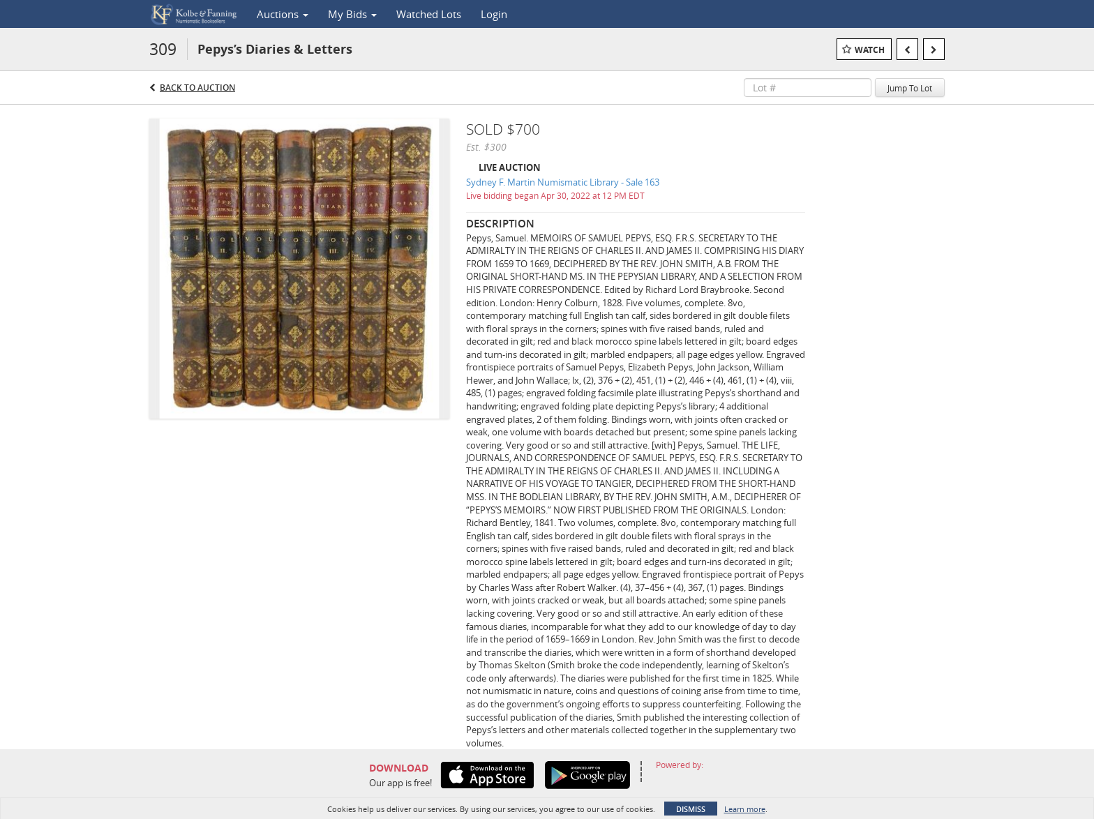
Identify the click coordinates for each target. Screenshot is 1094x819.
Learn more (744, 809)
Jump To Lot (909, 87)
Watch (870, 50)
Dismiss (690, 809)
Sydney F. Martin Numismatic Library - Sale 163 (562, 182)
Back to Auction (197, 87)
